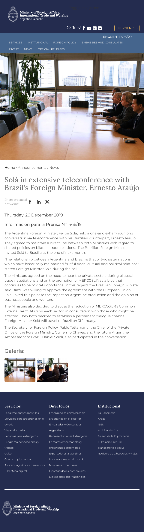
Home (9, 168)
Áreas (101, 418)
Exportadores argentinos (65, 453)
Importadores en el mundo (66, 459)
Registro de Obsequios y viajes (118, 453)
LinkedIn (39, 202)
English (110, 37)
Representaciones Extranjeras (68, 436)
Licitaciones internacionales (67, 476)
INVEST (14, 49)
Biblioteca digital (15, 471)
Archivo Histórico (109, 430)
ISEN (101, 424)
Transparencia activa (111, 447)
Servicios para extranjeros (21, 436)
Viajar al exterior (15, 430)
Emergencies (127, 28)
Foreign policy (64, 42)
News (28, 49)
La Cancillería (106, 413)
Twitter (47, 202)
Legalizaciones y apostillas (21, 413)
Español (126, 37)
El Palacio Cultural (110, 442)
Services (15, 42)
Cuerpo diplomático (17, 459)
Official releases (51, 49)
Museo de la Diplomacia (113, 436)
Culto (8, 453)
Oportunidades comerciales (67, 471)
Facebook (30, 202)
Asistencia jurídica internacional (25, 465)
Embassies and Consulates (102, 42)
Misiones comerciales (63, 465)
